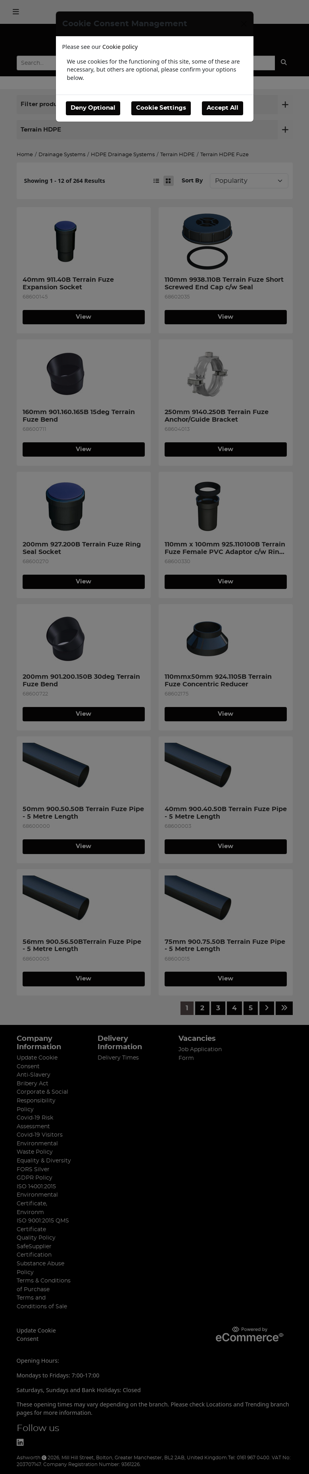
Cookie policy (120, 46)
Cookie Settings (161, 108)
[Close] (244, 24)
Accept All (222, 108)
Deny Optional (93, 108)
